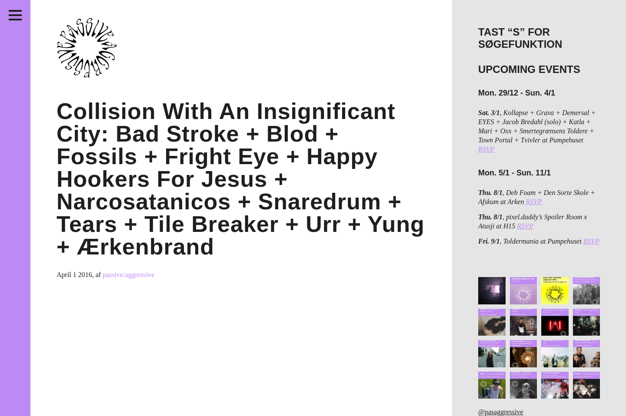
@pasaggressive (500, 412)
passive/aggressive (128, 274)
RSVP (486, 149)
